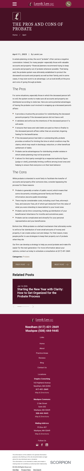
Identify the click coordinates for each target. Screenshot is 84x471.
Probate (26, 257)
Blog (42, 363)
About (42, 348)
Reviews (42, 358)
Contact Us (42, 368)
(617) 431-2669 (64, 251)
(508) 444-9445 (42, 330)
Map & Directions (42, 393)
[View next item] (33, 307)
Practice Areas (42, 353)
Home (42, 344)
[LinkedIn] (47, 445)
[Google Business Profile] (37, 445)
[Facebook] (42, 445)
